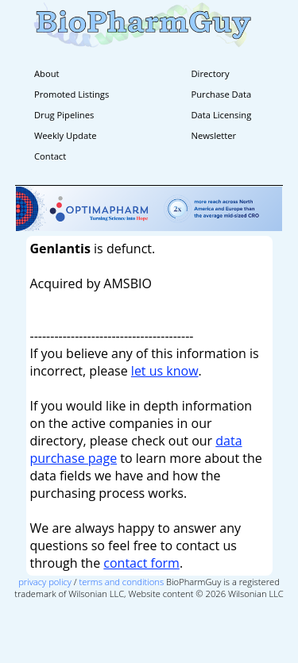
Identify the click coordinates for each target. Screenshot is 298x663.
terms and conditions (121, 582)
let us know (165, 371)
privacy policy (45, 582)
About (47, 73)
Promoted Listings (71, 94)
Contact (50, 156)
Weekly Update (65, 135)
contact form (141, 563)
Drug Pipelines (64, 115)
